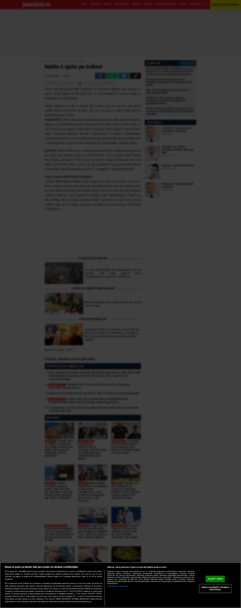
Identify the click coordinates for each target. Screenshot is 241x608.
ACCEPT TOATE (215, 579)
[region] (120, 585)
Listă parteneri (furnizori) (117, 586)
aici (75, 594)
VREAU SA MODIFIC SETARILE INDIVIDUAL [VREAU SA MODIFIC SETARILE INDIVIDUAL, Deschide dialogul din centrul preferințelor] (215, 588)
